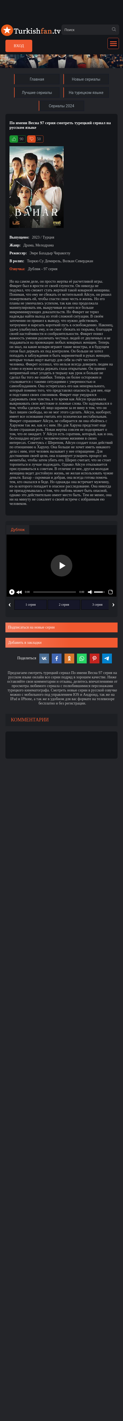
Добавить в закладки (24, 643)
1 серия (30, 604)
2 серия (64, 604)
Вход (19, 46)
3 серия (97, 604)
